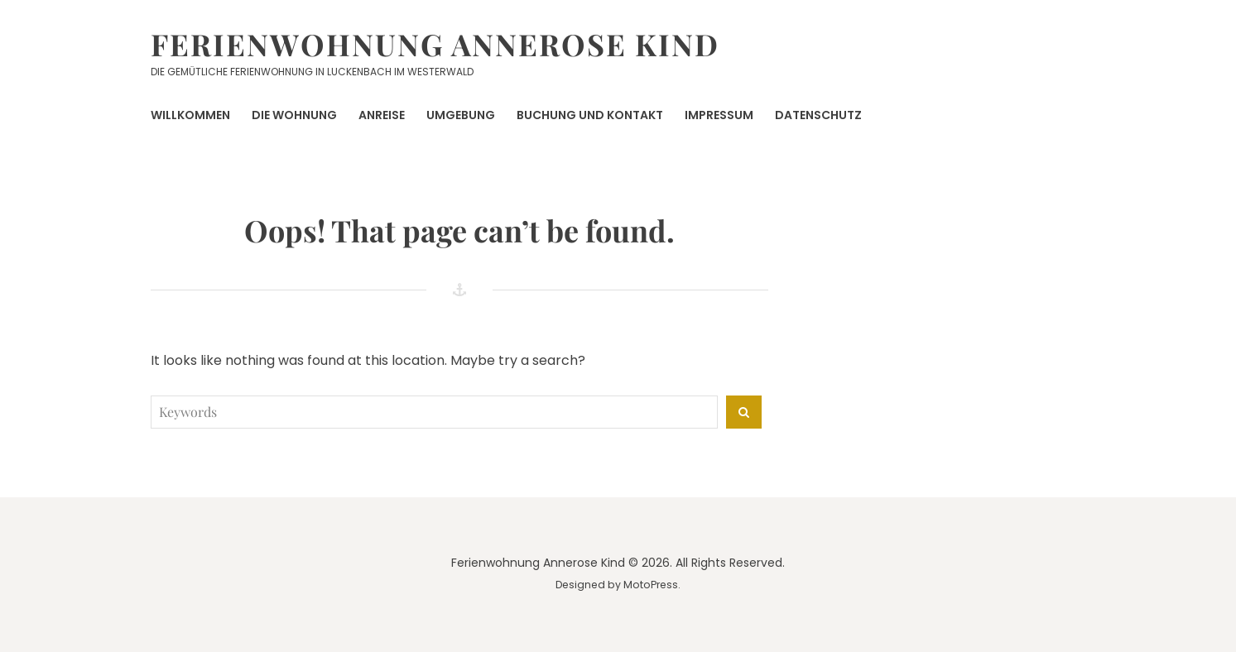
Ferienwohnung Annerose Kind (435, 44)
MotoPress (650, 585)
